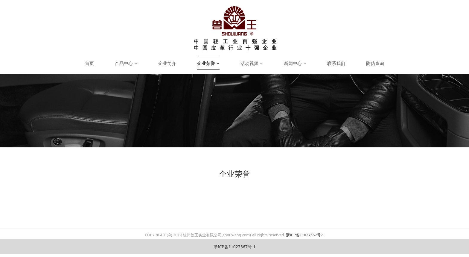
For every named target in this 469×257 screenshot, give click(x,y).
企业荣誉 (208, 63)
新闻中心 (295, 63)
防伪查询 (375, 63)
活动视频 (251, 63)
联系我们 (336, 63)
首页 (89, 63)
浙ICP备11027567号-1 (304, 235)
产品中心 (126, 63)
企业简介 (167, 63)
